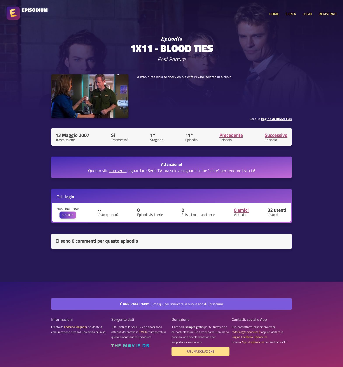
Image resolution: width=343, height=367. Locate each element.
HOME (274, 13)
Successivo (276, 135)
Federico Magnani (75, 327)
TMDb (143, 332)
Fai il (65, 196)
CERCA (291, 13)
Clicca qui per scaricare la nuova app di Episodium (171, 304)
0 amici (241, 210)
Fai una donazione (200, 351)
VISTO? (67, 215)
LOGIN (307, 13)
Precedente (231, 135)
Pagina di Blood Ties (276, 119)
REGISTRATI (327, 13)
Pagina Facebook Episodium (249, 337)
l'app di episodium (253, 342)
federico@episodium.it (246, 332)
